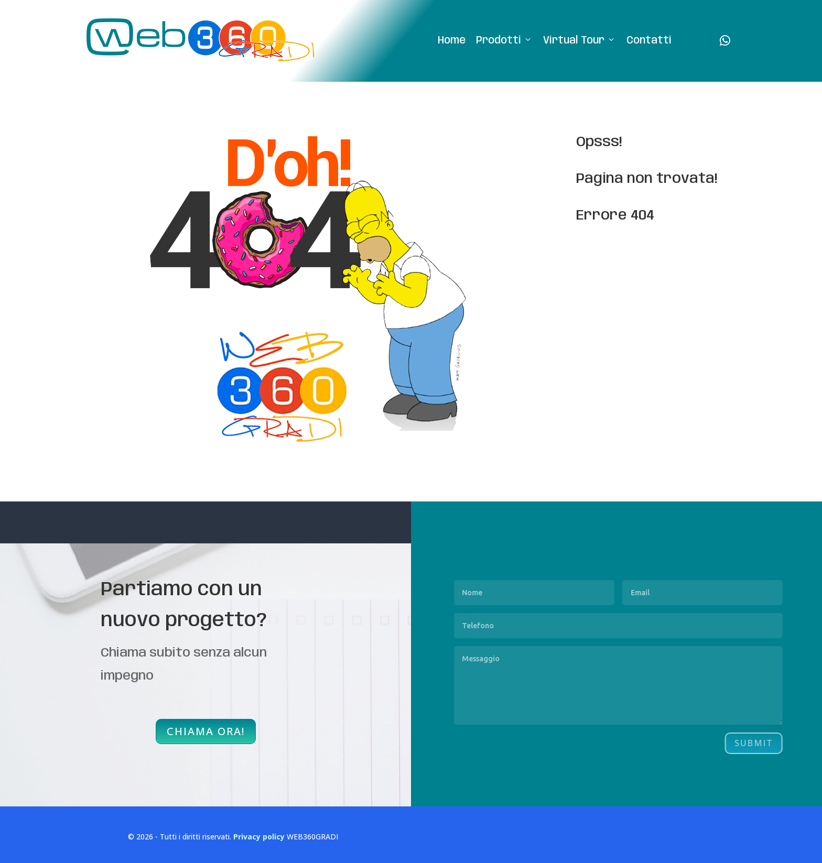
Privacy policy (259, 837)
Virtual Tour (579, 41)
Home (452, 41)
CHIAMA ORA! (206, 731)
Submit (786, 743)
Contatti (649, 41)
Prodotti (504, 41)
